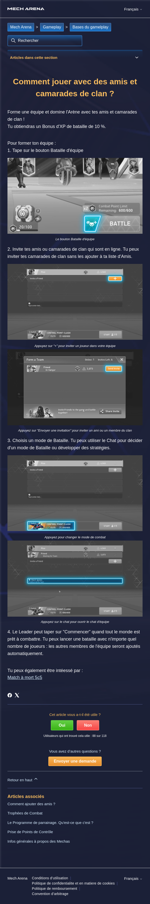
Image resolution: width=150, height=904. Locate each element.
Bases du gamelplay (90, 27)
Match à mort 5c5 (24, 677)
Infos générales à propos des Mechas (38, 841)
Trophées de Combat (24, 813)
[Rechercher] (45, 41)
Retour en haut (22, 779)
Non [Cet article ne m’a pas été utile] (88, 725)
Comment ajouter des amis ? (31, 804)
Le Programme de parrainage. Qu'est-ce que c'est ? (50, 822)
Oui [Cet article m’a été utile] (62, 725)
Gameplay (52, 27)
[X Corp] (17, 695)
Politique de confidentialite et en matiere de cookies (73, 883)
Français (133, 9)
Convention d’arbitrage (50, 894)
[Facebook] (9, 695)
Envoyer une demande (75, 761)
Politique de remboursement (54, 889)
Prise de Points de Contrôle (30, 832)
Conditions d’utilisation (50, 878)
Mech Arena (20, 27)
